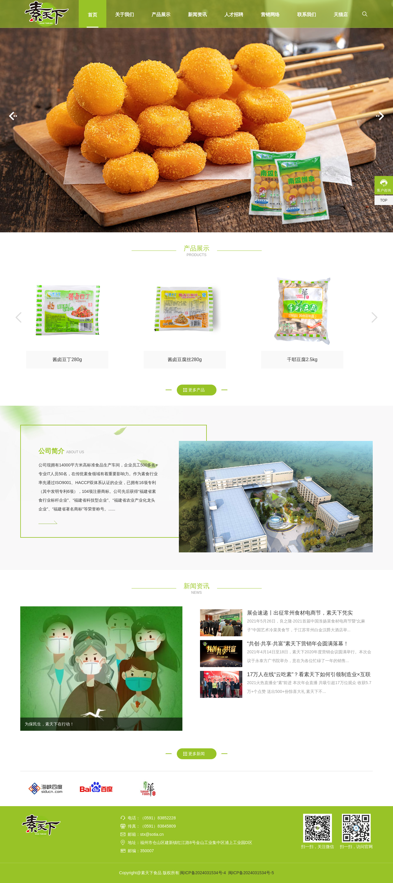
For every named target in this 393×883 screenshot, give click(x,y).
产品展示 (161, 14)
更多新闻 (196, 753)
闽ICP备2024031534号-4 (203, 872)
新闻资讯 (197, 14)
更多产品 (196, 390)
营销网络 (270, 14)
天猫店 (341, 14)
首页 (92, 14)
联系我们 (306, 14)
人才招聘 (233, 14)
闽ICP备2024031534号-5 (251, 872)
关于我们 (124, 14)
